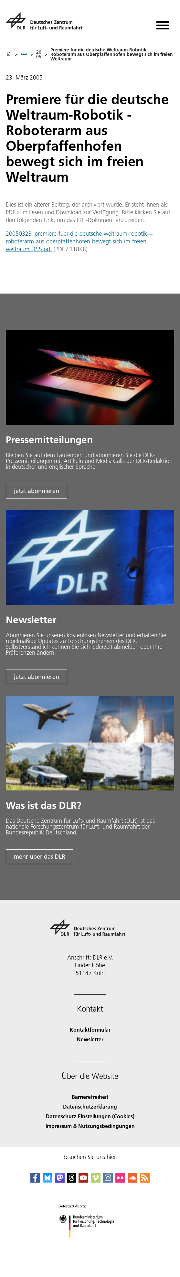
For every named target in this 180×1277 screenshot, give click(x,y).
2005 (38, 54)
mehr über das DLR (39, 856)
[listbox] (24, 54)
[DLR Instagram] (108, 1180)
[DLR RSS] (145, 1180)
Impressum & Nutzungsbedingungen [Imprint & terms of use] (90, 1125)
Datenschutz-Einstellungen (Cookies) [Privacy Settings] (90, 1116)
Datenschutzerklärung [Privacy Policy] (90, 1106)
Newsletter (90, 1039)
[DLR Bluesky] (47, 1180)
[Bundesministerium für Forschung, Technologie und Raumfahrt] (90, 1242)
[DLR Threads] (71, 1180)
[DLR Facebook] (35, 1180)
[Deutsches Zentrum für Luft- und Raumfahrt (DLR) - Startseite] (47, 23)
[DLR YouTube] (83, 1180)
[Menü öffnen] (163, 23)
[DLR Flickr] (120, 1180)
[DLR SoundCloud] (132, 1180)
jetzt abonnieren (36, 491)
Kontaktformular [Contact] (90, 1029)
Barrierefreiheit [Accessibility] (90, 1096)
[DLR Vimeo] (96, 1180)
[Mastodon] (60, 1180)
